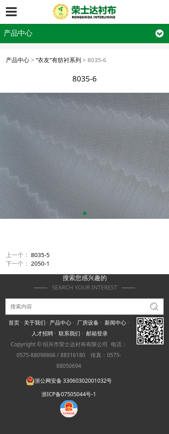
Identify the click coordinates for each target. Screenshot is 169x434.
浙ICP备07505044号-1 (68, 394)
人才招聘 (42, 333)
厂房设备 (88, 322)
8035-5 (40, 255)
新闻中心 (115, 322)
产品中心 (17, 60)
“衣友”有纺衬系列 (58, 60)
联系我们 (69, 333)
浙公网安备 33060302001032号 (69, 380)
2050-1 (40, 263)
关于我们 (35, 322)
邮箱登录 (97, 333)
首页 (14, 322)
